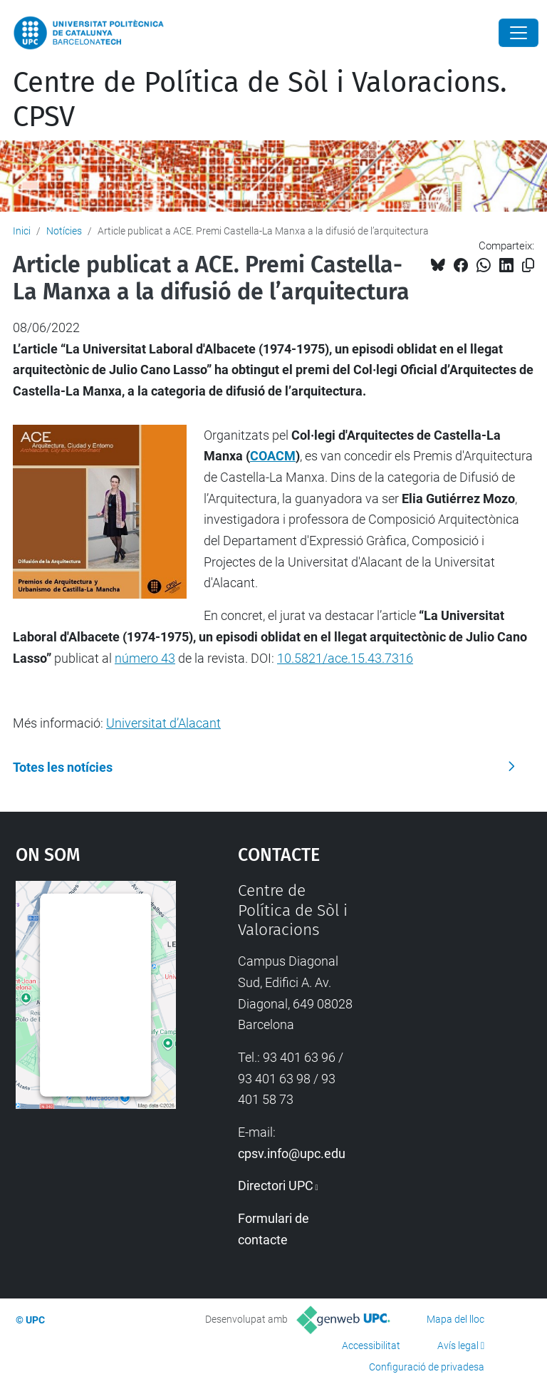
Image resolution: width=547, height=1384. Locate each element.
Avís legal (458, 1345)
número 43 (145, 658)
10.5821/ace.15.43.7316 (345, 658)
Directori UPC (275, 1185)
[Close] (518, 33)
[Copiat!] (528, 265)
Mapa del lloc (455, 1319)
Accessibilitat (371, 1345)
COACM (273, 455)
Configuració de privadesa (426, 1367)
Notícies (64, 231)
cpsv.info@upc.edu (291, 1153)
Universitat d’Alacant (163, 723)
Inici (22, 231)
